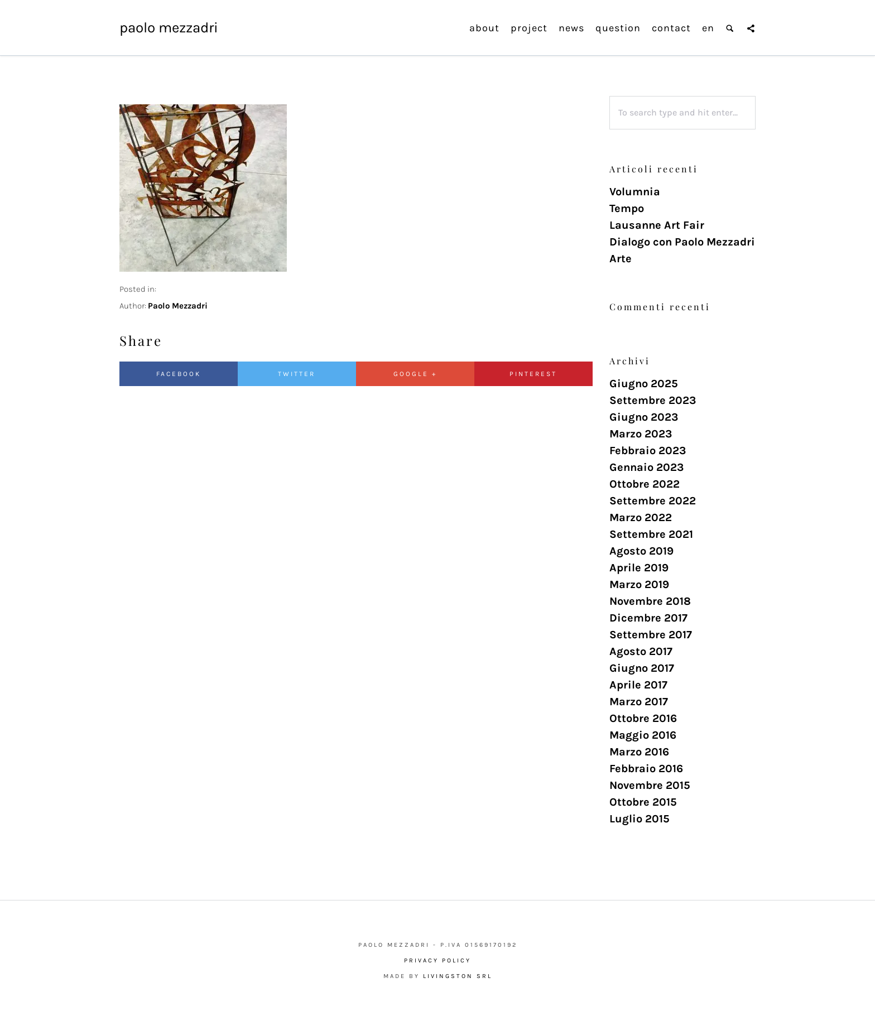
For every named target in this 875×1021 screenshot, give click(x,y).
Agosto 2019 (641, 551)
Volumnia (634, 191)
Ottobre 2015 (643, 802)
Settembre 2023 (652, 400)
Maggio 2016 (642, 735)
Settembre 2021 (651, 534)
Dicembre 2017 (648, 617)
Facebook (178, 374)
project (529, 28)
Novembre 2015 (649, 785)
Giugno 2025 (643, 383)
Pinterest (533, 374)
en (708, 28)
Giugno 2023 (643, 417)
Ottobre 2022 (644, 484)
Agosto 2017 (640, 651)
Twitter (296, 374)
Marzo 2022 (640, 517)
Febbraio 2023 (647, 450)
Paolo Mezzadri (168, 27)
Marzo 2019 (639, 584)
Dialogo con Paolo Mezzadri (682, 241)
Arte (620, 258)
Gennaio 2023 (646, 467)
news (571, 28)
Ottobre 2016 (643, 718)
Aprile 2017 (638, 684)
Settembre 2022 (652, 500)
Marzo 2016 (639, 751)
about (484, 28)
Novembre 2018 (650, 601)
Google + (415, 374)
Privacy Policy (437, 960)
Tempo (626, 208)
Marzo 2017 (638, 701)
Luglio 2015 (639, 818)
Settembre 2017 (650, 634)
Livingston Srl (457, 976)
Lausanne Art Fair (656, 225)
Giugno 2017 (641, 668)
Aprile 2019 (639, 567)
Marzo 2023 (640, 433)
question (618, 28)
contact (671, 28)
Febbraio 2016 (646, 768)
